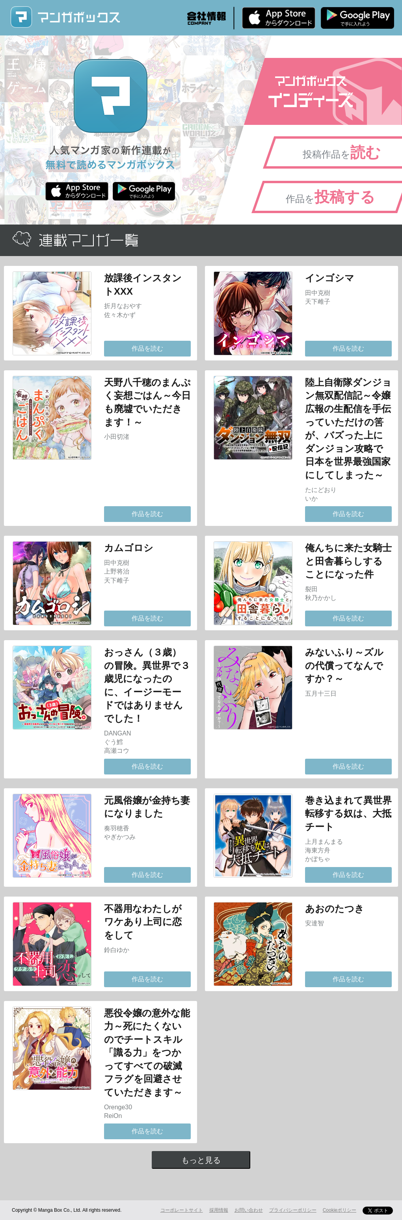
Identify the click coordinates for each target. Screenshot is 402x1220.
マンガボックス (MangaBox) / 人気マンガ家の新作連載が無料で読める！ (65, 17)
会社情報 (206, 18)
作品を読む (147, 348)
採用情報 (218, 1210)
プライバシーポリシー (292, 1210)
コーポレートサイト (181, 1210)
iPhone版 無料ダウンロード (278, 18)
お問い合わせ (248, 1210)
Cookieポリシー (339, 1210)
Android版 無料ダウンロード (357, 18)
